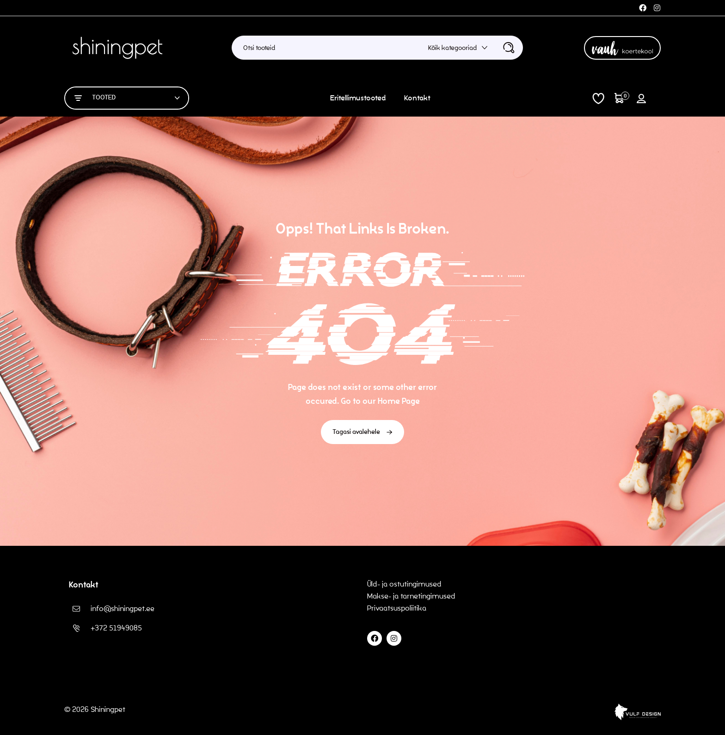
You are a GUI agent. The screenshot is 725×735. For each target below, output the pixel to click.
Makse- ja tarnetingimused (411, 596)
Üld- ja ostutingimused (404, 584)
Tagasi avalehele (362, 432)
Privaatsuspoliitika (397, 608)
